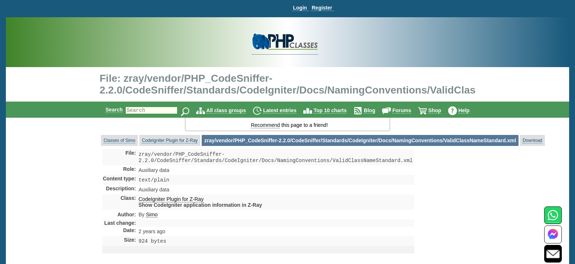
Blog (375, 110)
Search (108, 110)
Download (532, 140)
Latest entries (286, 110)
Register (322, 8)
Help (470, 110)
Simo (152, 217)
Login (300, 8)
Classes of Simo (119, 140)
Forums (408, 110)
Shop (441, 110)
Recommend (265, 125)
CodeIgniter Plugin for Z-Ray (170, 140)
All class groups (232, 110)
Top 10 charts (336, 110)
